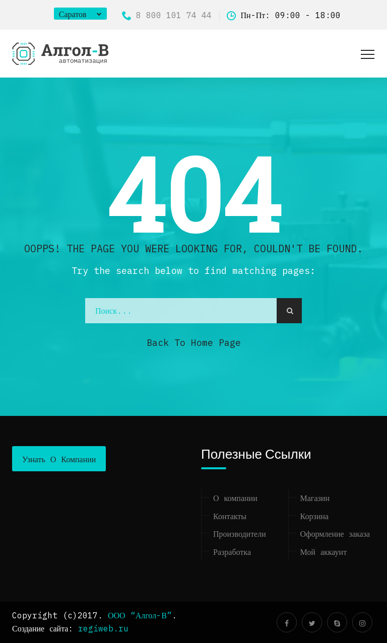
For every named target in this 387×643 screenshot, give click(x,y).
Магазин (315, 498)
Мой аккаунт (323, 552)
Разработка (232, 552)
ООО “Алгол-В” (140, 615)
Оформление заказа (335, 534)
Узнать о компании (59, 459)
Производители (239, 534)
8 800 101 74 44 (167, 15)
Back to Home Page (194, 342)
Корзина (314, 516)
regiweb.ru (103, 628)
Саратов (73, 14)
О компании (235, 498)
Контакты (229, 516)
